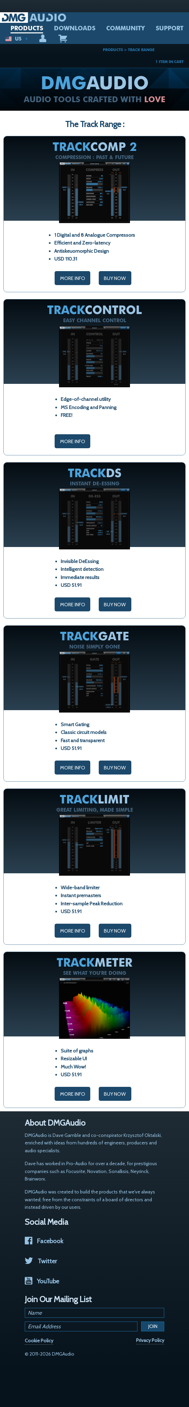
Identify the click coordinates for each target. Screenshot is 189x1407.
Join (152, 1326)
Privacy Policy (150, 1340)
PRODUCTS (27, 28)
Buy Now (115, 278)
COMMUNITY (125, 28)
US (17, 39)
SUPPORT (170, 28)
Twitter (41, 1261)
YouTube (42, 1281)
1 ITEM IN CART (169, 61)
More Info (72, 278)
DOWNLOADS (74, 28)
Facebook (44, 1241)
